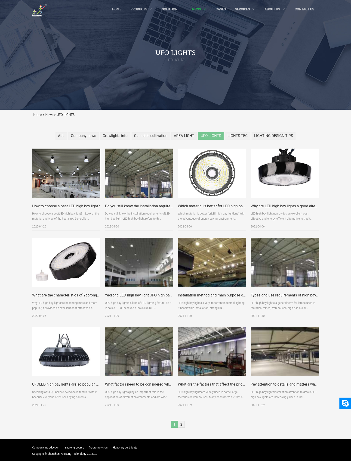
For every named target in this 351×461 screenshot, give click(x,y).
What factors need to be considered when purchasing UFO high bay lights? (166, 397)
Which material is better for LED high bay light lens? (220, 218)
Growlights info (115, 136)
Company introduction (45, 447)
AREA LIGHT (184, 136)
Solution (169, 9)
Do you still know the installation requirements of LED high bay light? (161, 218)
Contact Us (304, 9)
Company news (83, 136)
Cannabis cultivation (150, 136)
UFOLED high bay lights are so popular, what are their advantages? (86, 397)
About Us (272, 9)
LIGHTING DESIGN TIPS (273, 136)
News (196, 9)
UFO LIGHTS (211, 136)
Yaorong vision (98, 447)
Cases (221, 9)
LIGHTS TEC (238, 136)
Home (116, 9)
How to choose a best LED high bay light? (66, 218)
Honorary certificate (125, 447)
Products (139, 9)
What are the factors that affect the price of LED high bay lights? (230, 397)
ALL (61, 136)
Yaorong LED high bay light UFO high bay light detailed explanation (159, 307)
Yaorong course (74, 447)
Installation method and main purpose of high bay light (222, 307)
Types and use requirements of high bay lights (288, 307)
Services (242, 9)
